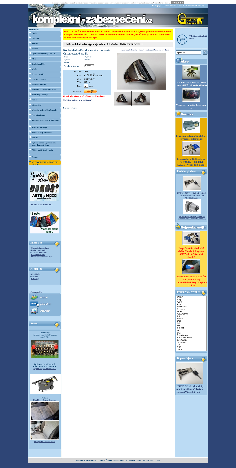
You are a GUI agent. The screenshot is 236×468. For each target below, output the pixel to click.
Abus (191, 300)
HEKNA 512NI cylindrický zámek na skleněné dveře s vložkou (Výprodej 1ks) (191, 191)
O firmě (166, 2)
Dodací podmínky (38, 246)
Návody (34, 272)
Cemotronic (191, 339)
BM (191, 327)
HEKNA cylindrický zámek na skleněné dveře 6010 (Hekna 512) (192, 213)
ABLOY (191, 293)
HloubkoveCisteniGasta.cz (44, 396)
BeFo (191, 320)
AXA (191, 312)
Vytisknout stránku (129, 46)
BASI (191, 317)
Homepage (156, 2)
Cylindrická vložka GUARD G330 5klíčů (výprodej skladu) (191, 80)
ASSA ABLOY (191, 310)
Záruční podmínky (39, 248)
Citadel (191, 346)
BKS (191, 322)
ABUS (191, 298)
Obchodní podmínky (40, 244)
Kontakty (200, 2)
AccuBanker (191, 303)
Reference (190, 2)
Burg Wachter (191, 331)
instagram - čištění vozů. (44, 438)
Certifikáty (36, 270)
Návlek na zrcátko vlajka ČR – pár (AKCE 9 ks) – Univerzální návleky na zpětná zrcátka (191, 277)
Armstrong (191, 305)
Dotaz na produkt (161, 46)
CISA (191, 343)
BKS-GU (191, 324)
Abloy (191, 296)
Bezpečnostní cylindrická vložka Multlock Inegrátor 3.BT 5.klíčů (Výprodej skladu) (191, 248)
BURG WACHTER (191, 334)
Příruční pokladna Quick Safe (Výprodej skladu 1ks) (191, 133)
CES (191, 341)
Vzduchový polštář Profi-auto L (191, 102)
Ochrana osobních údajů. (42, 253)
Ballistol (191, 315)
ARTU (191, 308)
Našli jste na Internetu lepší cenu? (77, 96)
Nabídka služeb (177, 2)
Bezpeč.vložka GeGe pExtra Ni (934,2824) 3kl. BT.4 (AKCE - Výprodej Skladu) (191, 158)
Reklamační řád (38, 251)
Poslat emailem (145, 46)
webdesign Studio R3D (118, 467)
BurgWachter (191, 336)
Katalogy (35, 275)
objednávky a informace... (45, 365)
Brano (191, 329)
